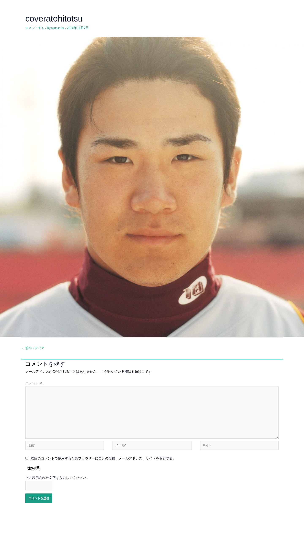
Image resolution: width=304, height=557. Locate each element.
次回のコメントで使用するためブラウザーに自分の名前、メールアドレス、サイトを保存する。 (103, 462)
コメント (34, 383)
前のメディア (34, 348)
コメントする (35, 28)
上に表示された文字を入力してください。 (57, 482)
